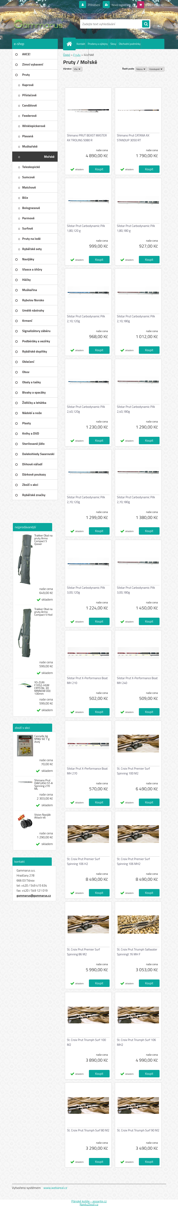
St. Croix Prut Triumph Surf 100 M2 (86, 1042)
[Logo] (39, 24)
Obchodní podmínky (129, 44)
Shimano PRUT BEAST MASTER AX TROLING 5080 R (87, 138)
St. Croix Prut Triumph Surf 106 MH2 (136, 1042)
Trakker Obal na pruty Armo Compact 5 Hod (43, 612)
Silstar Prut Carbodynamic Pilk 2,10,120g (86, 318)
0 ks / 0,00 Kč (154, 4)
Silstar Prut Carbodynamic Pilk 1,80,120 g (86, 228)
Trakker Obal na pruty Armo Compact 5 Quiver (43, 539)
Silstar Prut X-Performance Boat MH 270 (87, 771)
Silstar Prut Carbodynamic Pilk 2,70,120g (86, 499)
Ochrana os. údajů (78, 54)
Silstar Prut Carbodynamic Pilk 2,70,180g (136, 499)
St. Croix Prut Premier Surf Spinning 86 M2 (83, 952)
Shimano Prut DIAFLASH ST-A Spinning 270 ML (43, 784)
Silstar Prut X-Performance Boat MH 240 (137, 680)
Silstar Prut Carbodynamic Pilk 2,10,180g (136, 318)
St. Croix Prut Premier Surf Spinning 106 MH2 (133, 861)
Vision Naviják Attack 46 (42, 816)
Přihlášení (91, 4)
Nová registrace (120, 4)
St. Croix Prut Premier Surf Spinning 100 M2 (133, 771)
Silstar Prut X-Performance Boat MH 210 (87, 680)
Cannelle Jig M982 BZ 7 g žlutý (42, 739)
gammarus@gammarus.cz (34, 895)
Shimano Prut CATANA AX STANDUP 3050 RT (133, 138)
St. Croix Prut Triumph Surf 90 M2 (138, 1130)
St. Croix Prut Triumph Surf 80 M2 (88, 1130)
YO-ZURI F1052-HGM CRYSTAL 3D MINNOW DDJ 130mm (42, 688)
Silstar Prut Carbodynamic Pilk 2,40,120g (86, 409)
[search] (145, 24)
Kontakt (81, 44)
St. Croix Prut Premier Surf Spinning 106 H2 (83, 861)
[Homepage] (70, 44)
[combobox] (141, 69)
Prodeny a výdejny (98, 44)
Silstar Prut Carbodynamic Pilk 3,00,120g (86, 590)
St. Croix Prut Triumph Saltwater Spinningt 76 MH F (137, 952)
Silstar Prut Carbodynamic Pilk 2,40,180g (136, 409)
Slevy (113, 44)
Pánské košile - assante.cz (89, 1201)
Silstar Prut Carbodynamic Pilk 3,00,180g (136, 590)
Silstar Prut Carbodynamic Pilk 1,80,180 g (136, 228)
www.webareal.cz (55, 1187)
